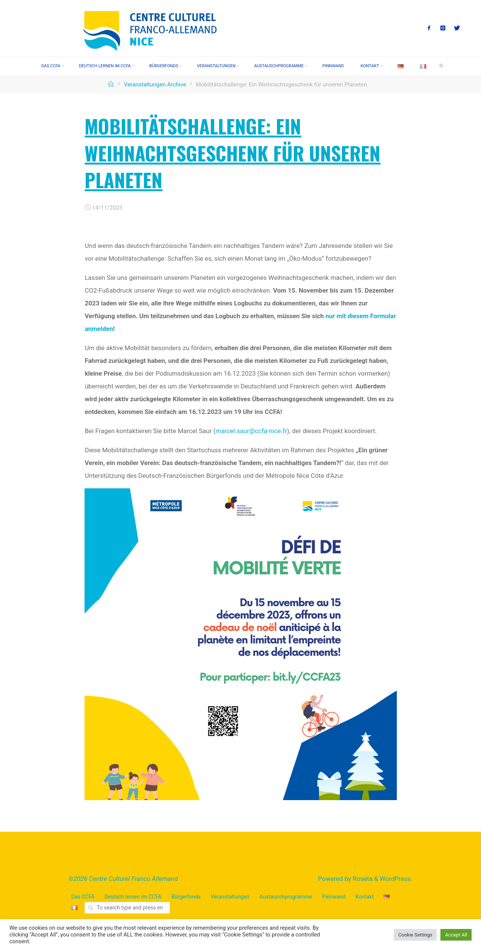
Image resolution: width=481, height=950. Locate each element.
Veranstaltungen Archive (155, 84)
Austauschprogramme (285, 897)
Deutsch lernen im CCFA (132, 897)
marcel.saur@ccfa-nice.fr (251, 430)
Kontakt (364, 897)
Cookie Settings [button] (415, 935)
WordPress (395, 878)
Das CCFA (83, 897)
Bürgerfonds (186, 897)
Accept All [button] (456, 935)
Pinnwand (333, 897)
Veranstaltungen (230, 897)
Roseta (361, 878)
